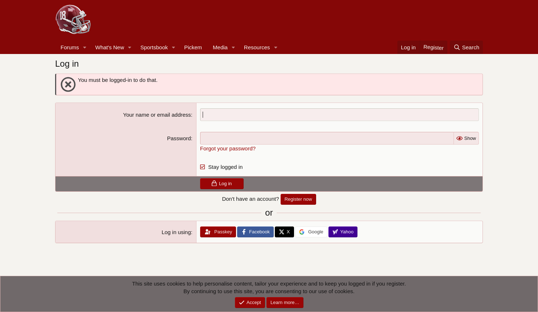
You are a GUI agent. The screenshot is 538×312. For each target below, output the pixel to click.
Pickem (193, 47)
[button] (85, 47)
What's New (109, 47)
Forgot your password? (228, 148)
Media (220, 47)
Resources (257, 47)
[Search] (466, 47)
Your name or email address (157, 115)
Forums (70, 47)
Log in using (176, 232)
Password (179, 138)
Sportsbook (154, 47)
